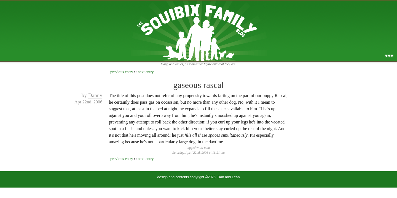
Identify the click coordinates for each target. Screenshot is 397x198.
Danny (95, 95)
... (389, 56)
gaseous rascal (198, 85)
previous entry (121, 72)
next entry (146, 72)
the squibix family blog (199, 30)
